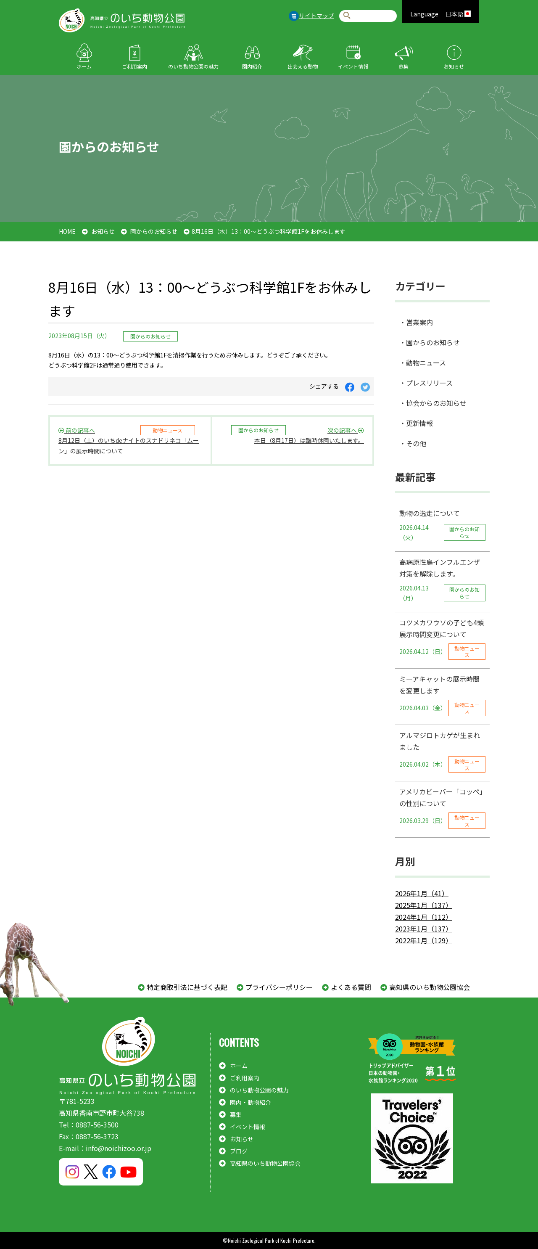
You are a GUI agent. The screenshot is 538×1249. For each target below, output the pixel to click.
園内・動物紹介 (250, 1102)
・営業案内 (416, 322)
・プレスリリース (426, 383)
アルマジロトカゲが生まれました (442, 751)
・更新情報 (416, 423)
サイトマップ (316, 15)
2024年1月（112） (423, 917)
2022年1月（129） (423, 940)
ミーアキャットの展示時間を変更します (442, 695)
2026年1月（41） (421, 893)
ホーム (84, 66)
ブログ (239, 1151)
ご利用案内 (134, 66)
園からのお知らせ (153, 231)
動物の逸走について (442, 525)
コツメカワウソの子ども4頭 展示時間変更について (444, 638)
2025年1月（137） (423, 905)
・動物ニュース (422, 362)
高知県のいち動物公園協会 (429, 987)
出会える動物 (302, 66)
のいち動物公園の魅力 (193, 66)
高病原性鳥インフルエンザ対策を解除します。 (442, 580)
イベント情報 (353, 66)
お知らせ (454, 66)
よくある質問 (351, 987)
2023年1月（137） (423, 929)
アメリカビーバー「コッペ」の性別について (442, 807)
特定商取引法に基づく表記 (187, 987)
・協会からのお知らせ (433, 403)
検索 (347, 16)
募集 (403, 66)
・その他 (412, 443)
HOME (67, 231)
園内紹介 (252, 66)
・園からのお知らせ (429, 342)
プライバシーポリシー (279, 987)
